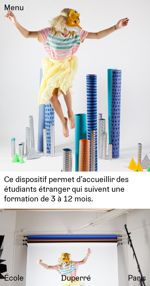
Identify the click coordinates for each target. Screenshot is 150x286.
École (14, 277)
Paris (137, 277)
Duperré (76, 277)
